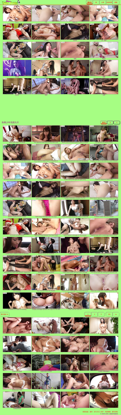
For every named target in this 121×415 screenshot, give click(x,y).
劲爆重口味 (17, 50)
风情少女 (75, 14)
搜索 (115, 2)
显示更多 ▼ (4, 314)
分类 (102, 2)
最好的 (104, 122)
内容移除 (108, 411)
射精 (75, 50)
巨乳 (17, 32)
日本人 (17, 14)
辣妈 (104, 14)
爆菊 (46, 87)
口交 (46, 14)
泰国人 (104, 50)
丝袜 (75, 87)
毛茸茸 (75, 32)
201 (109, 314)
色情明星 (109, 2)
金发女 (17, 87)
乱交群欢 (75, 69)
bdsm (46, 69)
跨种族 (17, 69)
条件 (91, 411)
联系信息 (85, 411)
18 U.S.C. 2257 (99, 411)
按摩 (104, 87)
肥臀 (104, 69)
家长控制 (115, 411)
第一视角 (104, 32)
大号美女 (46, 32)
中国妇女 (46, 50)
